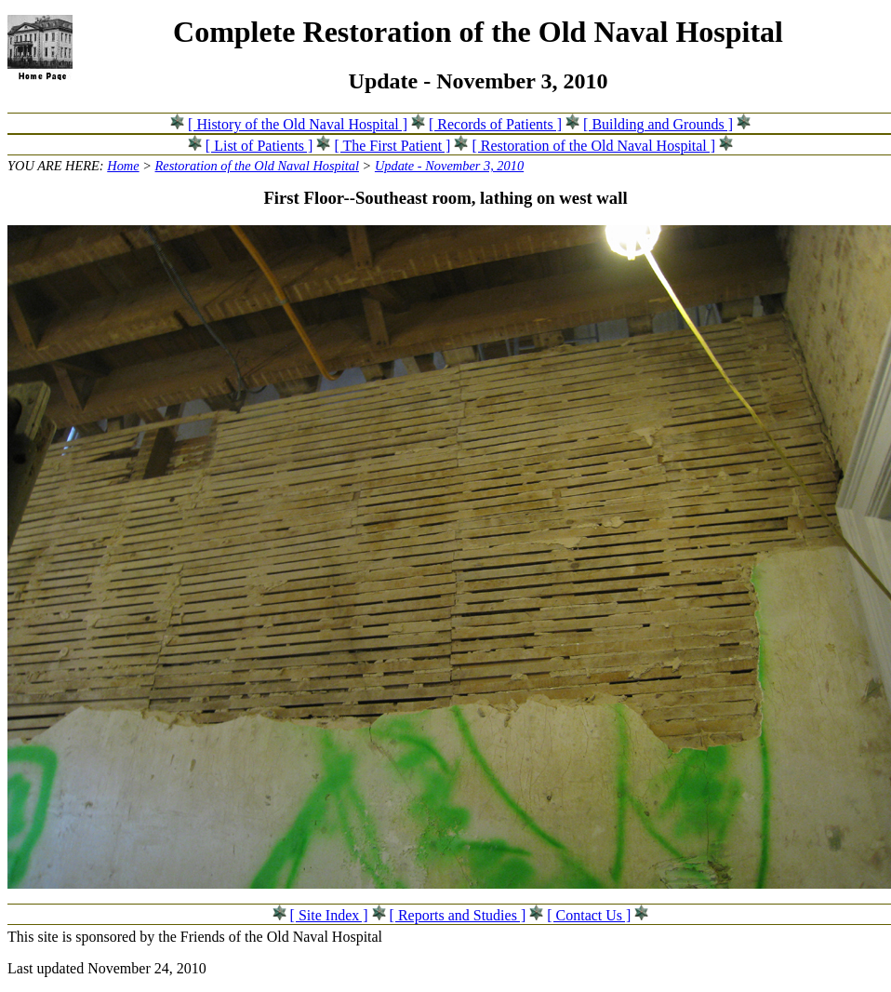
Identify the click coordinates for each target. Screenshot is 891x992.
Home (123, 165)
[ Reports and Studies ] (458, 915)
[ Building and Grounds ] (658, 124)
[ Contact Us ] (589, 915)
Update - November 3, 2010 (449, 165)
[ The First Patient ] (392, 146)
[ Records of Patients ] (495, 124)
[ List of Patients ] (259, 146)
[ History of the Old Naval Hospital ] (297, 124)
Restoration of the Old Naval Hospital (257, 165)
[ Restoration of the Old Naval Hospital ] (593, 146)
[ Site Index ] (329, 915)
